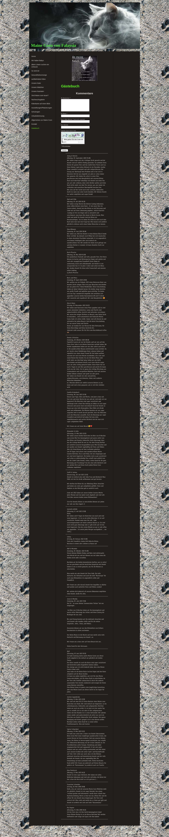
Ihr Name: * (64, 113)
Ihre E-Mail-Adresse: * (73, 119)
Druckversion (37, 830)
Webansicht (133, 832)
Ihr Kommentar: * (65, 98)
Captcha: (68, 130)
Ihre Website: (64, 125)
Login (136, 830)
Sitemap (48, 830)
